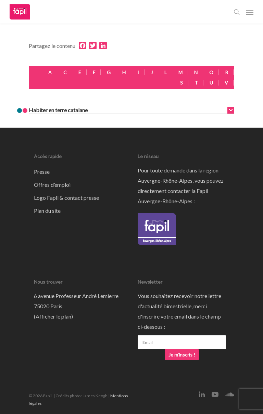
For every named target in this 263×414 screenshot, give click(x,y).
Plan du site (47, 210)
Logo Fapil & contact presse (66, 197)
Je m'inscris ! (181, 355)
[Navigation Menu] (249, 12)
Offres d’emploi (52, 184)
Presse (42, 171)
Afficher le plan (53, 316)
